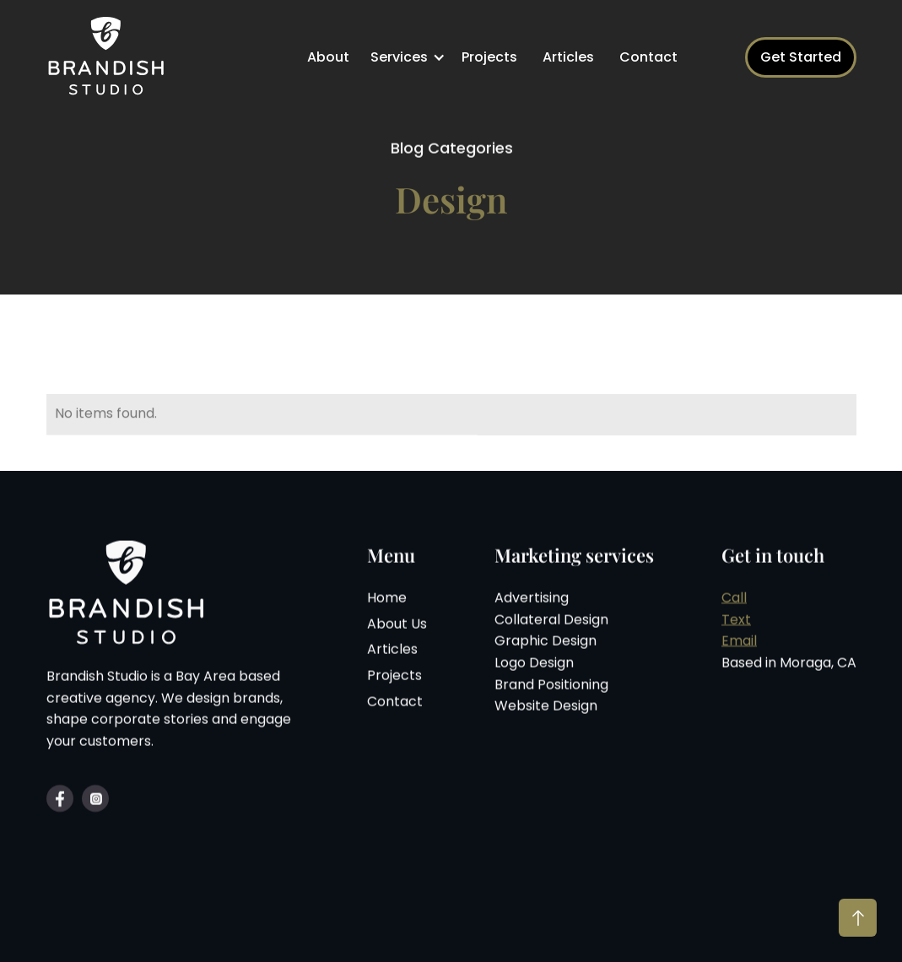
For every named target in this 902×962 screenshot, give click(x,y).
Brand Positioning (551, 685)
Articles (568, 57)
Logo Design (534, 663)
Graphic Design (545, 642)
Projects (489, 57)
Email (739, 642)
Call (734, 598)
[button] (409, 57)
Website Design (545, 706)
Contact (648, 57)
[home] (109, 57)
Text (736, 620)
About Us (397, 625)
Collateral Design (551, 620)
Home (387, 598)
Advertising (531, 598)
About (328, 57)
